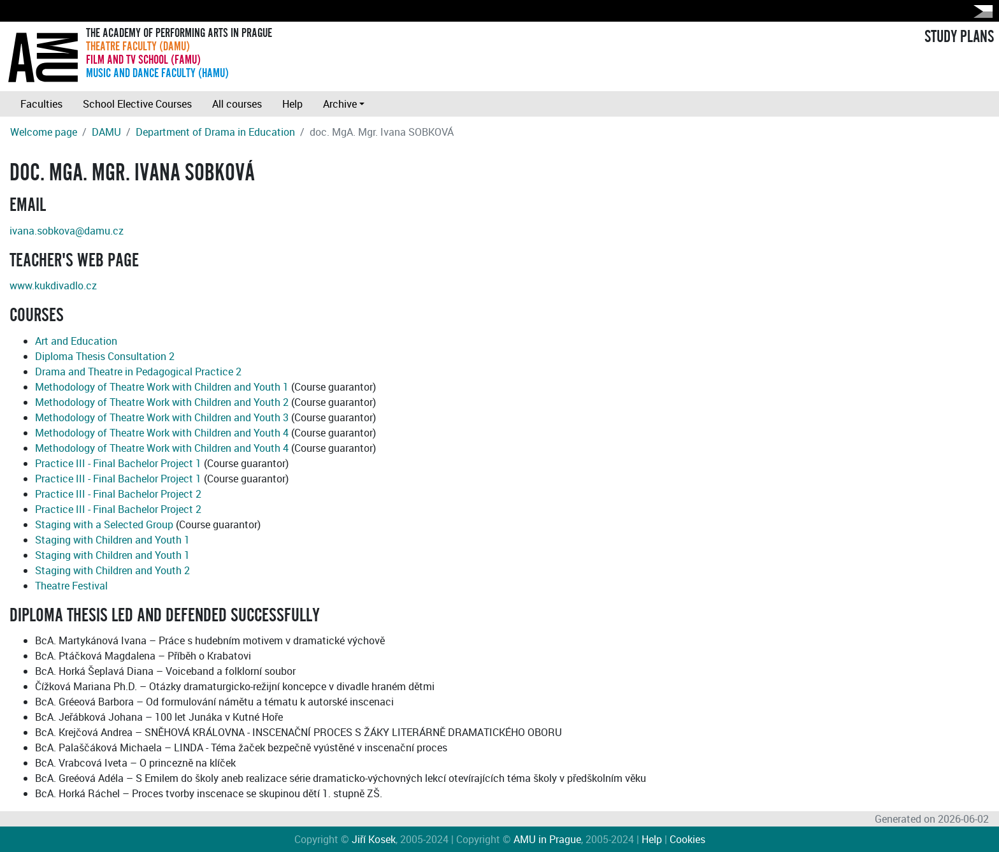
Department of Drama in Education (215, 132)
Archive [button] (340, 104)
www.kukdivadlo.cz (53, 285)
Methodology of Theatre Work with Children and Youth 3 (162, 417)
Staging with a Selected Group (104, 524)
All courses (237, 104)
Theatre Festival (71, 586)
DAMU (106, 132)
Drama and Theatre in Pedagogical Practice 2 (138, 372)
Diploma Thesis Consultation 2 (105, 356)
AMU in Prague (547, 839)
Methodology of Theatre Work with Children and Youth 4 (162, 433)
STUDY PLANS (959, 37)
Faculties (41, 104)
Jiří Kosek (374, 839)
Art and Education (76, 341)
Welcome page (43, 132)
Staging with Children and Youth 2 (112, 570)
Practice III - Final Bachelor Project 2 (118, 494)
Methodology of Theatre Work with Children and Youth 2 (162, 402)
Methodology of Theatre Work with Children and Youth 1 (162, 387)
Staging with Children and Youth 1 (112, 540)
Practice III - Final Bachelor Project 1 (118, 463)
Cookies (687, 839)
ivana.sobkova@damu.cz (67, 231)
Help (292, 104)
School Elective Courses (137, 104)
